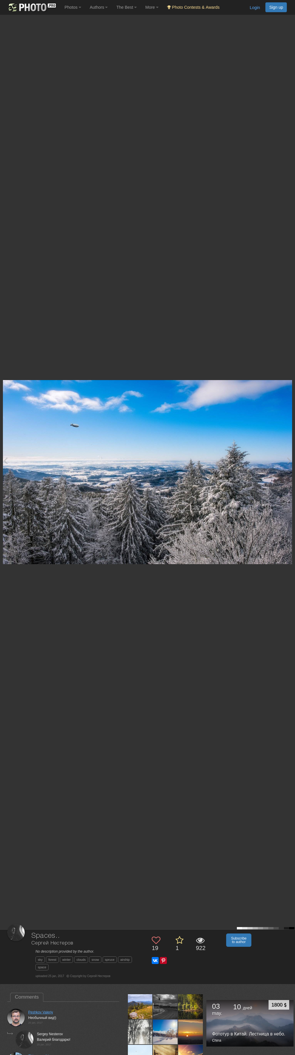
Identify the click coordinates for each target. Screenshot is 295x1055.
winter (66, 959)
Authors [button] (99, 7)
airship (125, 959)
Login (255, 8)
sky (40, 959)
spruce (110, 959)
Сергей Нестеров (52, 943)
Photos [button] (73, 7)
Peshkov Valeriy (40, 1012)
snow (95, 959)
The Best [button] (126, 7)
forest (52, 959)
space (42, 967)
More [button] (151, 7)
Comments (27, 997)
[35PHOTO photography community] (31, 7)
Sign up (276, 7)
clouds (81, 959)
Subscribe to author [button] (238, 940)
